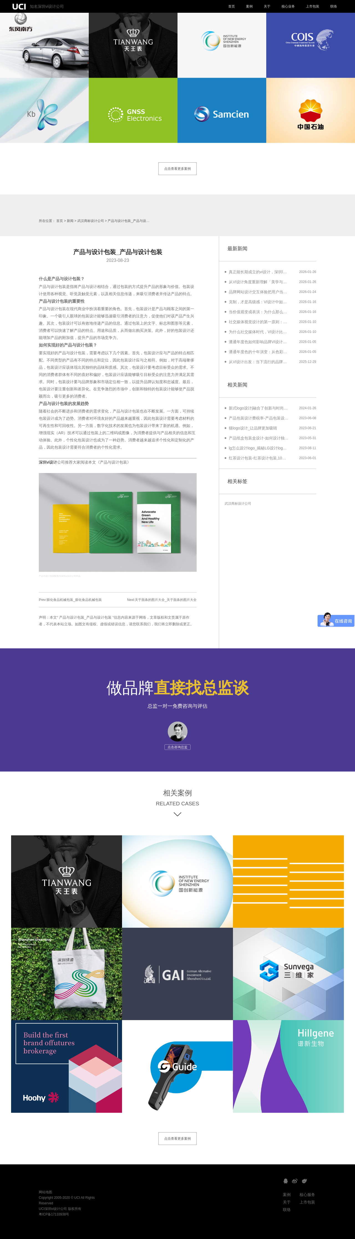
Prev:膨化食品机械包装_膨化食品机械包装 (70, 600)
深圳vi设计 (48, 462)
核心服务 (307, 1194)
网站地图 (45, 1192)
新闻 (70, 221)
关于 (267, 6)
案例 (249, 6)
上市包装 (312, 6)
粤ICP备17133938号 (54, 1214)
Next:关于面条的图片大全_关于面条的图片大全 (162, 600)
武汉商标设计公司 (90, 221)
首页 (231, 6)
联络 (333, 6)
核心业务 (288, 6)
